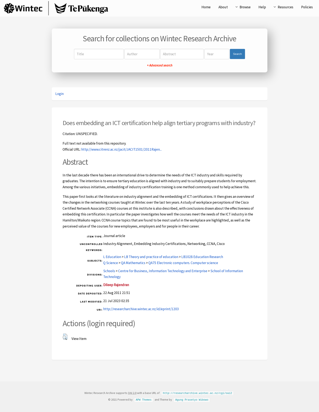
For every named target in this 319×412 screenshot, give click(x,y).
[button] (65, 337)
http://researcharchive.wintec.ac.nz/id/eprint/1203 (141, 309)
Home (206, 7)
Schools (109, 271)
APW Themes (144, 399)
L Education (112, 257)
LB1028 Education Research (202, 257)
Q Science (110, 263)
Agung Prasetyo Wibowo (191, 399)
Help (262, 7)
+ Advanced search (159, 65)
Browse (245, 7)
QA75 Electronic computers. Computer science (183, 263)
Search (237, 53)
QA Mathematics (133, 263)
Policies (307, 7)
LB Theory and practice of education (151, 257)
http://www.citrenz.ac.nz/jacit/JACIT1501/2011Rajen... (121, 149)
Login (59, 93)
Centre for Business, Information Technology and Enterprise (162, 271)
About (223, 7)
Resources (285, 7)
